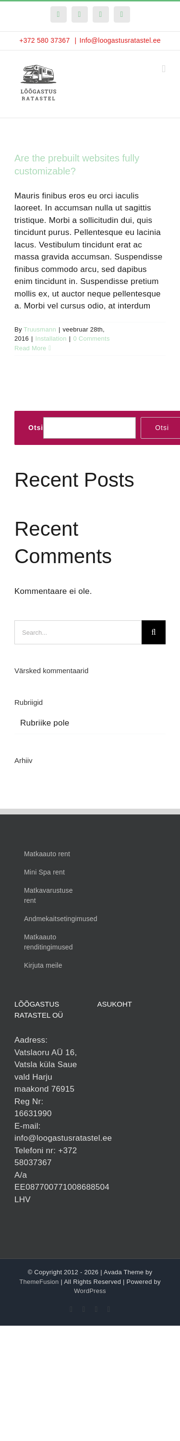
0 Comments (91, 338)
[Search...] (78, 632)
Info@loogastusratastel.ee (119, 40)
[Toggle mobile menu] (164, 69)
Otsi (35, 427)
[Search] (154, 632)
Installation (51, 338)
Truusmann (40, 329)
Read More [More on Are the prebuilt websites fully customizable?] (30, 348)
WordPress (90, 1290)
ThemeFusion (39, 1281)
